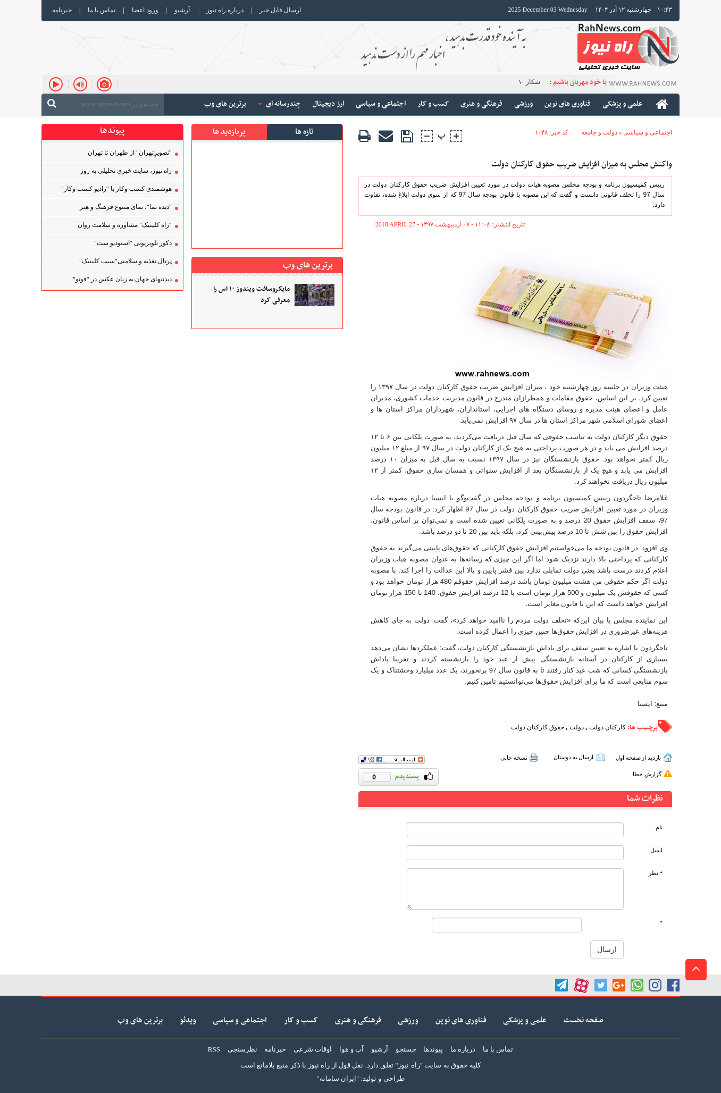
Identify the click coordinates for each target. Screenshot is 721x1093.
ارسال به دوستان (574, 757)
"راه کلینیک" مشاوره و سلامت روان (125, 225)
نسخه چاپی (513, 757)
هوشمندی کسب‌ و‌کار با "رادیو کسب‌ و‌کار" (116, 188)
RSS (214, 1049)
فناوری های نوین (461, 1020)
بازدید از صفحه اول (638, 757)
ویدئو (188, 1020)
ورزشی (408, 1020)
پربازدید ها (229, 132)
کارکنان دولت (607, 727)
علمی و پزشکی (525, 1020)
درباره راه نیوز (225, 10)
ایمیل (656, 850)
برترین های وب (140, 1020)
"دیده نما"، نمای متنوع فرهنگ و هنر (126, 207)
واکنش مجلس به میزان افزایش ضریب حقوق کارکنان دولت (581, 164)
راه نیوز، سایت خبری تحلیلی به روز (126, 170)
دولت (576, 727)
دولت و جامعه (599, 132)
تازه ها (304, 132)
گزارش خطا (647, 774)
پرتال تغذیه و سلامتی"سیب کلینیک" (125, 261)
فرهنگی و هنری (358, 1020)
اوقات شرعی (313, 1049)
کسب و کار (301, 1020)
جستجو (406, 1049)
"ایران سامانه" (337, 1078)
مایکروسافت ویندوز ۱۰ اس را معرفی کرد (251, 295)
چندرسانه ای (279, 104)
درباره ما (462, 1049)
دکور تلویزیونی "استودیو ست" (133, 243)
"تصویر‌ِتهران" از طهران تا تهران (130, 152)
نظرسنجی (242, 1049)
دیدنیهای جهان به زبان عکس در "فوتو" (122, 279)
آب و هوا (351, 1049)
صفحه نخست (583, 1020)
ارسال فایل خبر (280, 10)
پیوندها (433, 1049)
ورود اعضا (145, 10)
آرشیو (182, 10)
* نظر (656, 873)
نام (659, 827)
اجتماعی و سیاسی (647, 132)
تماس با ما (101, 10)
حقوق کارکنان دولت (537, 727)
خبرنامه (62, 10)
